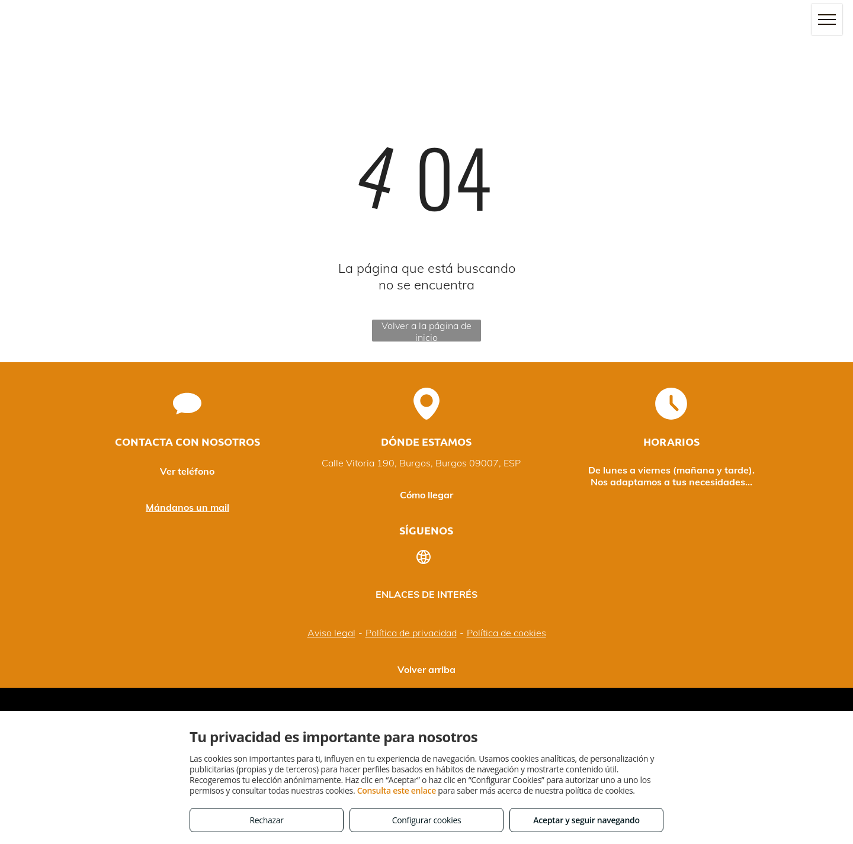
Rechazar (266, 820)
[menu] (827, 19)
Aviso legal (331, 633)
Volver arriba (426, 669)
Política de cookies (506, 633)
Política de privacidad (411, 633)
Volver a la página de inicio (426, 331)
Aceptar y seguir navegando (586, 820)
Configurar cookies (426, 820)
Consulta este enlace (396, 790)
